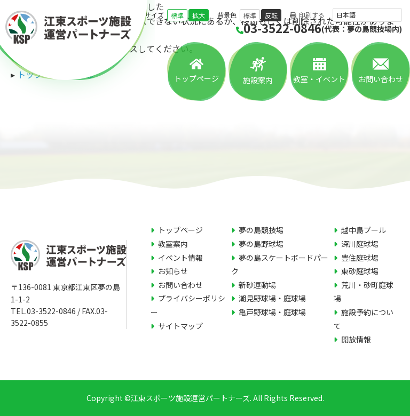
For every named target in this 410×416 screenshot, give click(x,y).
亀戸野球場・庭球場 (272, 312)
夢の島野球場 (261, 243)
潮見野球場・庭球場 (272, 298)
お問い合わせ (380, 79)
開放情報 (356, 339)
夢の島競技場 (261, 230)
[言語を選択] (367, 15)
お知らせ (173, 271)
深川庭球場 (360, 243)
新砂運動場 (257, 284)
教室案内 (173, 243)
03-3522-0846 (319, 28)
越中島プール (363, 230)
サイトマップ (180, 326)
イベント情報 (180, 257)
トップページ (196, 78)
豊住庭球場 (360, 257)
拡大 (198, 15)
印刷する (307, 15)
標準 (177, 15)
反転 (271, 15)
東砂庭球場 (360, 271)
